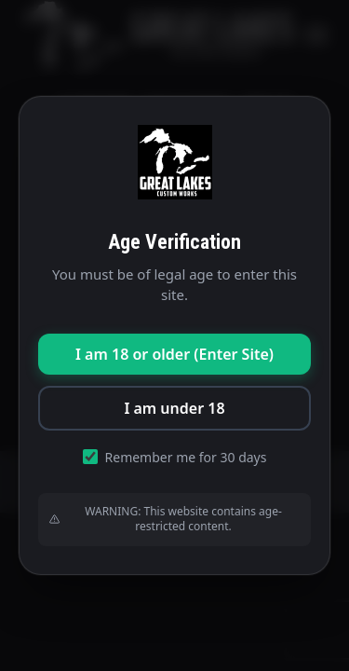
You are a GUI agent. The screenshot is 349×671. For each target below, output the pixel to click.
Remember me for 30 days (175, 457)
